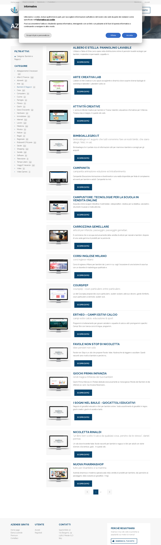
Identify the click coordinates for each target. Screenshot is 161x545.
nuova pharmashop (58, 475)
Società (22, 152)
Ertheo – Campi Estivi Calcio (58, 325)
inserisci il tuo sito (125, 541)
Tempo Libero (24, 162)
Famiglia (22, 100)
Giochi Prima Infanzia (58, 384)
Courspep (58, 296)
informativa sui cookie (46, 20)
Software (22, 155)
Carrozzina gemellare (58, 237)
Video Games (23, 172)
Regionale (22, 139)
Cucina (21, 97)
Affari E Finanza (25, 77)
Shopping (23, 149)
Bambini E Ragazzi (26, 87)
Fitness (21, 103)
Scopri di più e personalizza (37, 35)
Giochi (21, 107)
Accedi (147, 2)
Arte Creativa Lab (58, 88)
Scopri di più (83, 62)
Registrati (138, 2)
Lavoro (22, 123)
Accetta (129, 35)
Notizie (21, 133)
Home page (15, 2)
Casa (21, 90)
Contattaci (51, 2)
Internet (22, 120)
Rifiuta (113, 35)
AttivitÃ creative (58, 117)
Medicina (22, 126)
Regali (21, 136)
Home (13, 36)
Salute (21, 146)
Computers (23, 94)
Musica (21, 129)
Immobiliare (23, 116)
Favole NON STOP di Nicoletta (58, 355)
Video (21, 168)
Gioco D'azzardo (25, 110)
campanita (58, 178)
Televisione (23, 159)
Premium (41, 2)
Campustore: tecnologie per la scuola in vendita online (58, 208)
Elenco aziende (28, 2)
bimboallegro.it (58, 146)
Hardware (22, 113)
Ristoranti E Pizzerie (26, 142)
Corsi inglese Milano (58, 267)
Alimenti (22, 80)
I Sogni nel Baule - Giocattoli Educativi (58, 413)
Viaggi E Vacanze (26, 165)
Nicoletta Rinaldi (58, 443)
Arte (20, 84)
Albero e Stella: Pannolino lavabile (58, 58)
